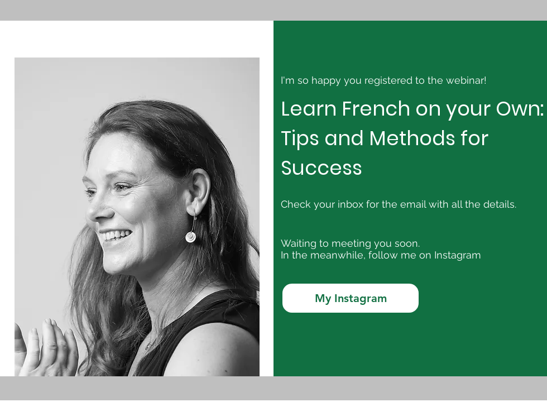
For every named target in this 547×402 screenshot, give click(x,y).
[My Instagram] (350, 298)
